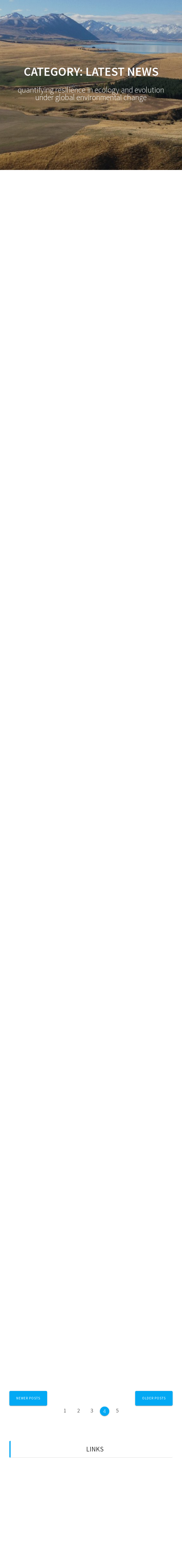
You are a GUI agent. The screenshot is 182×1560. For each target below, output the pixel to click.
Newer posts (28, 1398)
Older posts (154, 1398)
